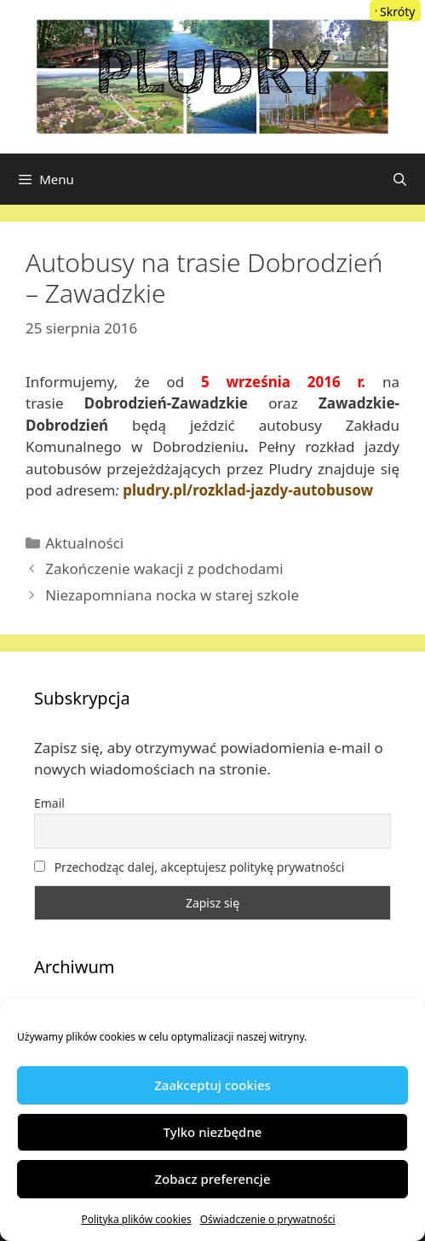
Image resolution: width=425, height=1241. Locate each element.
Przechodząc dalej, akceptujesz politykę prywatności (189, 867)
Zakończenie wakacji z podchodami (164, 568)
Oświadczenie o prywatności (268, 1219)
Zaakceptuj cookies (212, 1084)
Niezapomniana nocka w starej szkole (172, 595)
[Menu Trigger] (395, 10)
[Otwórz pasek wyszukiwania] (400, 179)
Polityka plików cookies (136, 1219)
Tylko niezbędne (213, 1131)
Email (49, 803)
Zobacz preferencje (212, 1178)
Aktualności (84, 543)
